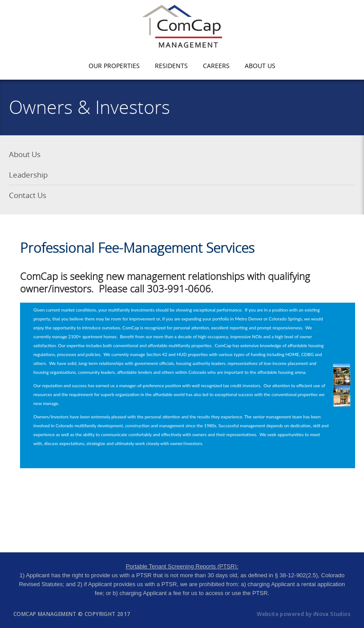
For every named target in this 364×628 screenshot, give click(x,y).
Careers (216, 65)
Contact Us (27, 195)
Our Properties (114, 65)
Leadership (28, 175)
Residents (171, 65)
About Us (260, 65)
